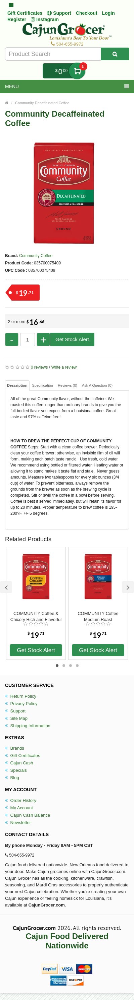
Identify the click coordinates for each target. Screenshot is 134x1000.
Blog (12, 777)
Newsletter (18, 822)
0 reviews (39, 367)
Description (17, 385)
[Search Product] (115, 54)
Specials (16, 770)
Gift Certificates (24, 13)
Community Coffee (35, 255)
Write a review (64, 367)
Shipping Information (27, 725)
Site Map (16, 718)
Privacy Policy (21, 703)
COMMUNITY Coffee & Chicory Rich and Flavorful (35, 616)
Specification (42, 385)
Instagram (45, 19)
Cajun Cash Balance (27, 815)
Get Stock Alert (72, 339)
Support (15, 710)
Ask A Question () (97, 385)
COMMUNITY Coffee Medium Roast (98, 616)
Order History (20, 800)
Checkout (86, 13)
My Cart (77, 71)
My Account (19, 807)
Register (16, 19)
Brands (14, 748)
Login (108, 13)
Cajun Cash (19, 762)
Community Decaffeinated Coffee (42, 103)
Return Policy (20, 696)
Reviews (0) (67, 385)
